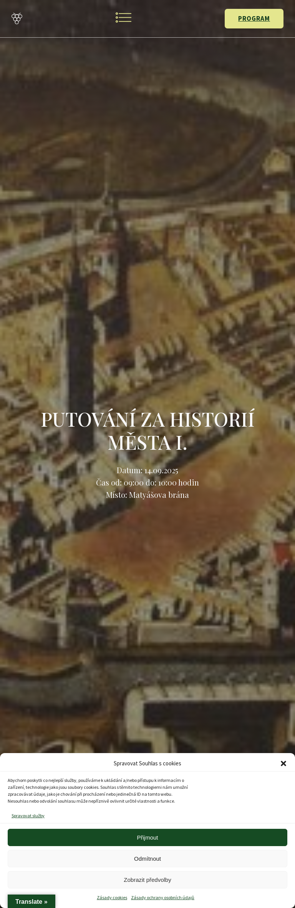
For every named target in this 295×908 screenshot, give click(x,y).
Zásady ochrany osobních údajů (162, 897)
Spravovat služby (28, 815)
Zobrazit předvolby (147, 879)
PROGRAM (254, 18)
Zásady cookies (112, 897)
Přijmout (147, 837)
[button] (283, 763)
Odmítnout (147, 858)
